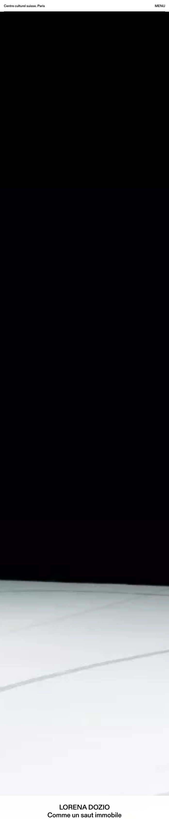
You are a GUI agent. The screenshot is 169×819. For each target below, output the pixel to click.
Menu (160, 5)
